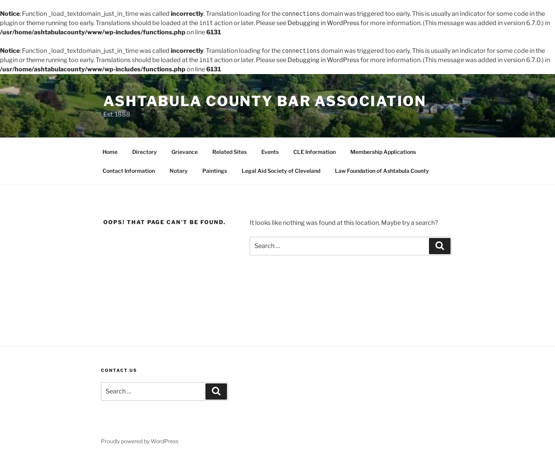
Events (270, 151)
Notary (179, 170)
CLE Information (314, 151)
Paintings (214, 170)
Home (110, 151)
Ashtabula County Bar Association (264, 101)
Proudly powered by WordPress (139, 441)
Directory (144, 151)
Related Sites (229, 151)
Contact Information (129, 170)
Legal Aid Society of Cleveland (281, 170)
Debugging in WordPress (323, 23)
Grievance (185, 151)
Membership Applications (383, 151)
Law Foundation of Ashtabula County (382, 170)
